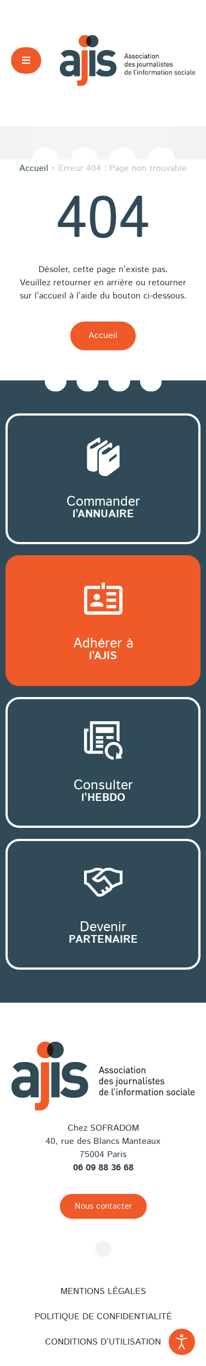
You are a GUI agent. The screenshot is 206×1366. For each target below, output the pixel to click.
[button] (26, 60)
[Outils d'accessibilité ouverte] (182, 1342)
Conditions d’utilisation (103, 1342)
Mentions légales (103, 1291)
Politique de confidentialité (103, 1316)
